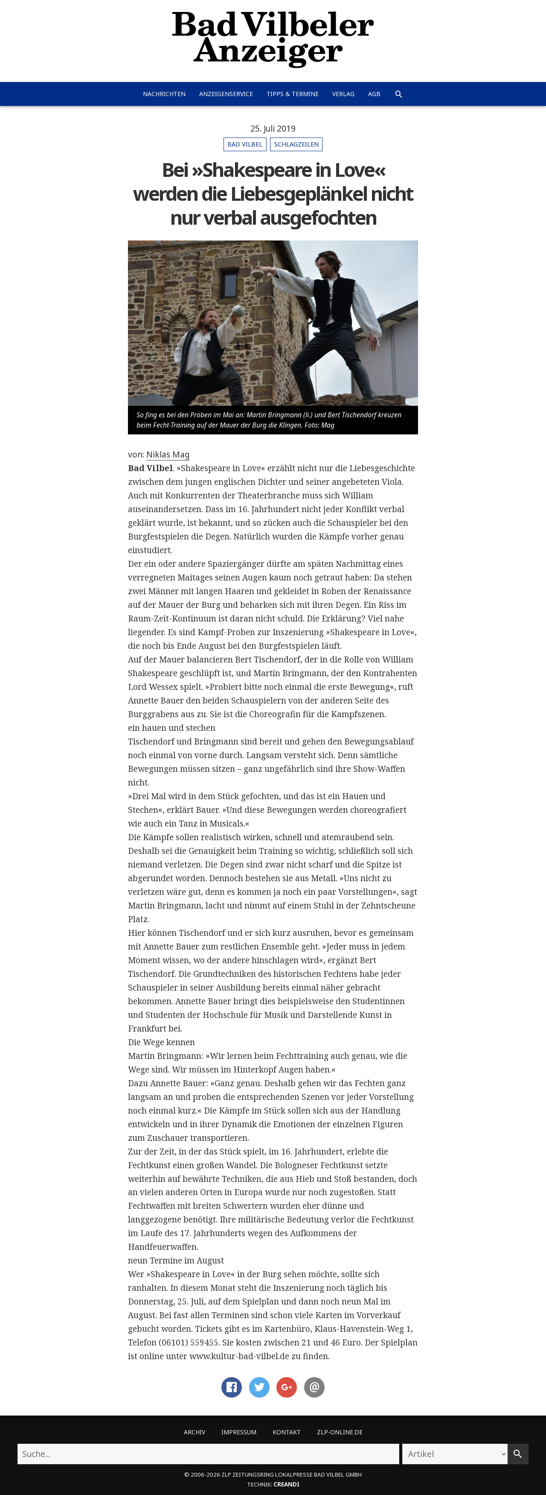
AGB (374, 94)
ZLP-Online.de (340, 1432)
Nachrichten (164, 94)
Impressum (238, 1432)
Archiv (194, 1432)
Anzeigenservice (226, 94)
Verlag (343, 94)
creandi (286, 1484)
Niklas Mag (168, 454)
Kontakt (287, 1432)
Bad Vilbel (244, 144)
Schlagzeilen (296, 144)
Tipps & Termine (293, 94)
